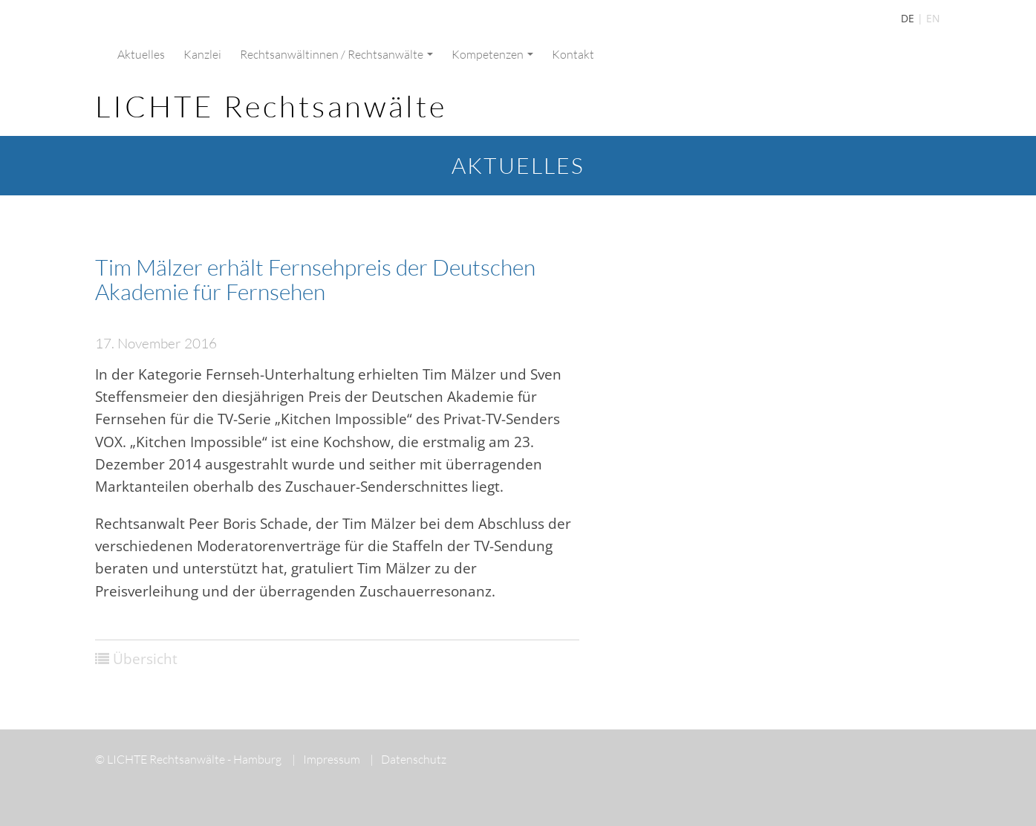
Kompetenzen (492, 54)
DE (907, 18)
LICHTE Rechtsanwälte (271, 106)
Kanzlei (202, 54)
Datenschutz (408, 759)
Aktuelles (141, 54)
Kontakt (573, 54)
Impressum (326, 759)
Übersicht (145, 659)
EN (933, 18)
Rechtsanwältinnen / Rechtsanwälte (336, 54)
